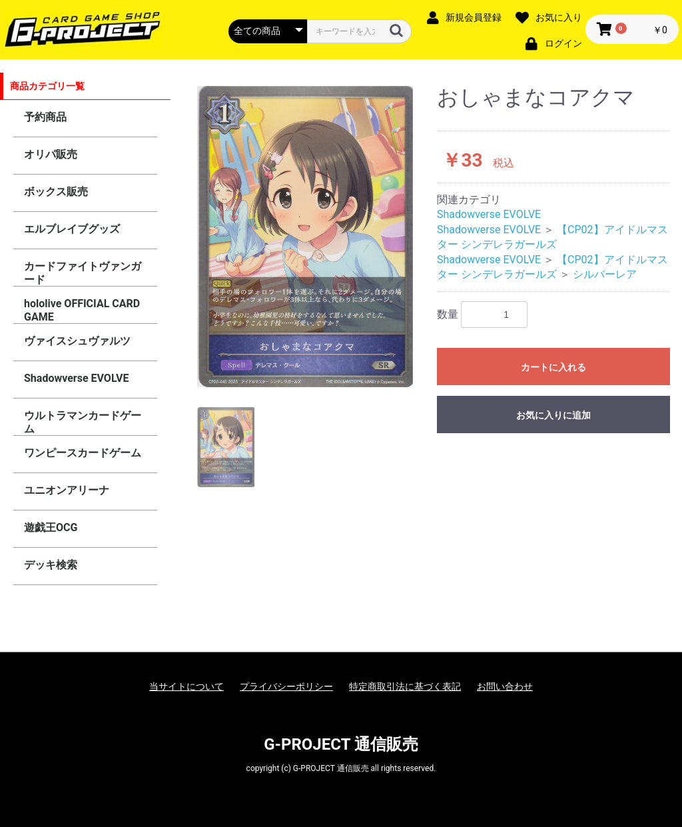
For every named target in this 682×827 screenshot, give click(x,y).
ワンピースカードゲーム (82, 452)
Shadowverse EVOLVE (76, 378)
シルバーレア (605, 274)
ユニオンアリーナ (66, 490)
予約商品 (45, 117)
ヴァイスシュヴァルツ (77, 341)
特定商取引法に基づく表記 (405, 686)
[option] (305, 237)
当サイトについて (186, 686)
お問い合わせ (505, 686)
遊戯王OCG (50, 527)
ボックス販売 (56, 191)
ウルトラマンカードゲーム (82, 422)
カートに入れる (553, 367)
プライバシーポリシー (286, 686)
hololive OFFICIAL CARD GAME (82, 310)
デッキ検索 (50, 564)
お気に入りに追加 (553, 415)
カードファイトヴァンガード (82, 273)
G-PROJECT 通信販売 (341, 744)
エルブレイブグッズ (72, 229)
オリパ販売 (50, 154)
